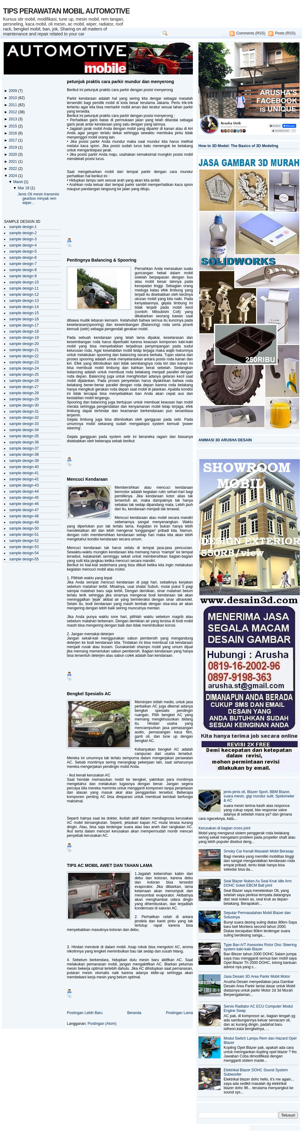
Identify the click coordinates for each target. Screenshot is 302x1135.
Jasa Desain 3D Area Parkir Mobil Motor (257, 976)
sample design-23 (24, 362)
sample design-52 (24, 541)
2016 (13, 133)
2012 (13, 112)
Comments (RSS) (250, 33)
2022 (13, 168)
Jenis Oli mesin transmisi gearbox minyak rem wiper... (38, 198)
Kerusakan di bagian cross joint (224, 828)
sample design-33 (24, 424)
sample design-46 (24, 504)
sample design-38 (24, 454)
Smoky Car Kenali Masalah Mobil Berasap (259, 851)
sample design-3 (23, 239)
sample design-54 (24, 553)
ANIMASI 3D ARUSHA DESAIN (225, 440)
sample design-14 (24, 307)
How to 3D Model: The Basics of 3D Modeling (238, 146)
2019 (13, 147)
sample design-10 (24, 282)
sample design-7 (23, 264)
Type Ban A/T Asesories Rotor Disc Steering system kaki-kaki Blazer (260, 947)
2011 (13, 105)
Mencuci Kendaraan (87, 479)
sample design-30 (24, 405)
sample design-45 (24, 497)
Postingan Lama (179, 1013)
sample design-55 (24, 559)
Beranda (134, 1013)
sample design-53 (24, 547)
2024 (13, 176)
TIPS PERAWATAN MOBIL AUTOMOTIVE (66, 11)
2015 (13, 126)
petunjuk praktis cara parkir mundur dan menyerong (120, 81)
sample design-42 (24, 479)
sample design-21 (24, 350)
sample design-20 (24, 344)
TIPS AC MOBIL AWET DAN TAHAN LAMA (110, 865)
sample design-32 (24, 417)
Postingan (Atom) (102, 1023)
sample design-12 (24, 294)
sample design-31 (24, 411)
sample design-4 (23, 245)
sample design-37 (24, 448)
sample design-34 (24, 430)
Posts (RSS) (285, 33)
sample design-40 (24, 467)
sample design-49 (24, 522)
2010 (13, 98)
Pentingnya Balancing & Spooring (102, 260)
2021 (13, 161)
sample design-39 (24, 461)
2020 (13, 154)
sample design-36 (24, 442)
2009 (13, 91)
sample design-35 (24, 436)
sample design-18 (24, 331)
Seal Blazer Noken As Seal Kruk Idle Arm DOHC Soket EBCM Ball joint (258, 883)
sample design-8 (23, 270)
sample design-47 (24, 510)
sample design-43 (24, 485)
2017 (13, 140)
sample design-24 (24, 368)
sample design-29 (24, 399)
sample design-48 (24, 516)
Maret (18, 182)
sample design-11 (24, 288)
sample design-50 (24, 528)
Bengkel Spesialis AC (89, 693)
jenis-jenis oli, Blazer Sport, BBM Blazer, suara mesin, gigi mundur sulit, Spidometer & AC (259, 796)
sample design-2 (23, 233)
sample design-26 (24, 381)
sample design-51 (24, 534)
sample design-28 (24, 393)
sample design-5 (23, 251)
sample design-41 (24, 473)
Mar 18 (24, 188)
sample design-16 (24, 319)
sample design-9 (23, 276)
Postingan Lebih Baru (85, 1013)
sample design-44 (24, 491)
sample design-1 (23, 227)
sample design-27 (24, 387)
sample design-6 (23, 257)
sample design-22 (24, 356)
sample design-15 (24, 313)
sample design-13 (24, 301)
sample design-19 (24, 337)
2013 (13, 119)
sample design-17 (24, 325)
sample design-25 (24, 374)
